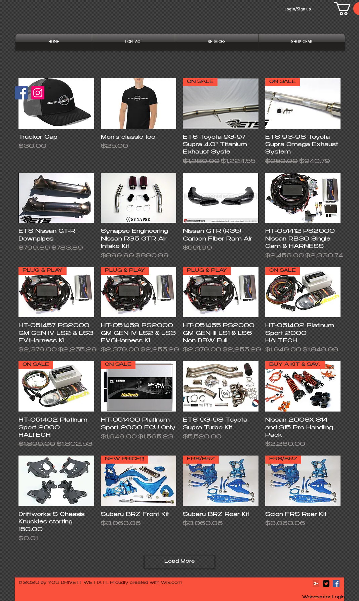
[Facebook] (21, 92)
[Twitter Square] (326, 583)
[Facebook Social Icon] (336, 583)
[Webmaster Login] (323, 597)
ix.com (174, 583)
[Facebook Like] (61, 96)
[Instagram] (37, 92)
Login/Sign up (297, 9)
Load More (179, 561)
